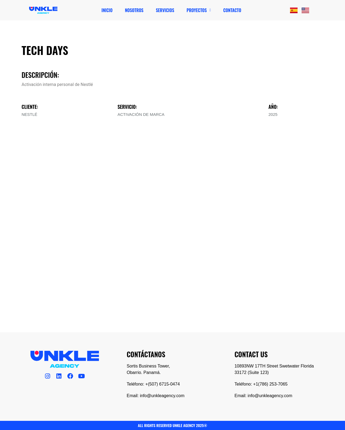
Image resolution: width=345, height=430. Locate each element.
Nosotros (134, 10)
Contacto (232, 10)
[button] (198, 10)
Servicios (165, 10)
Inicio (107, 10)
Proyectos (199, 10)
